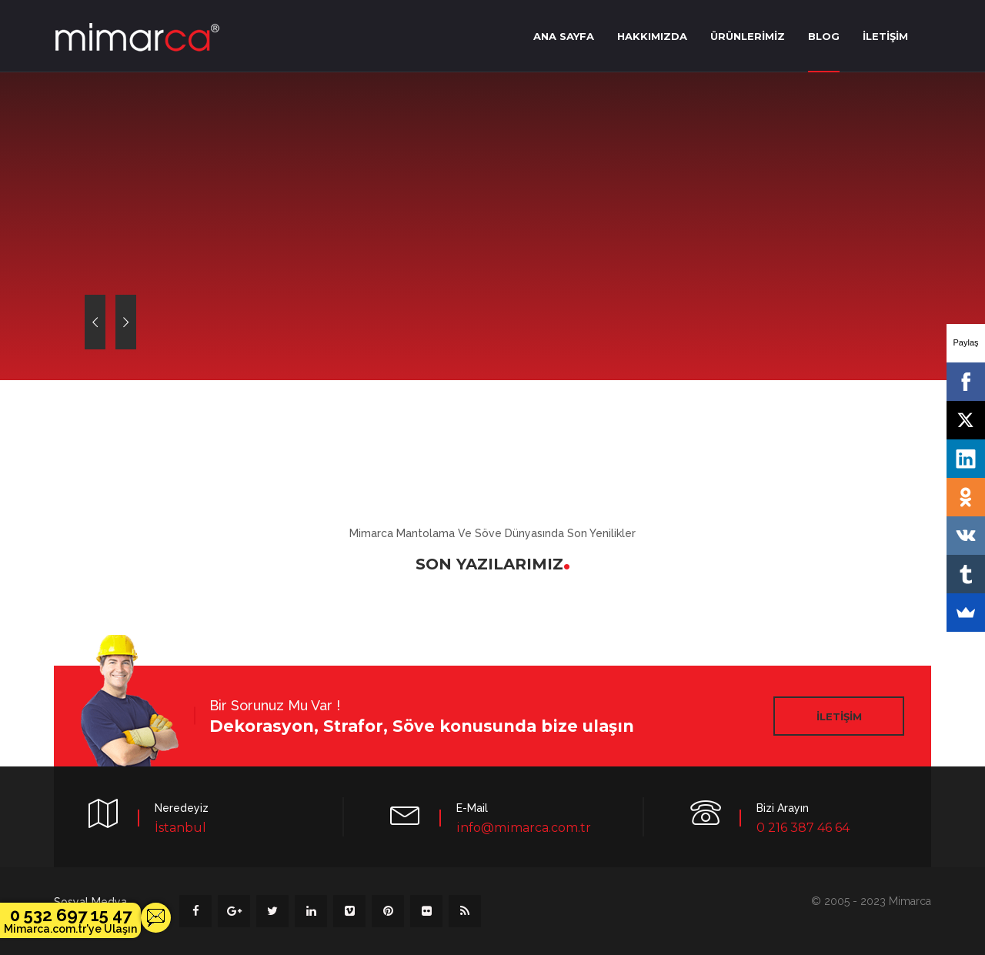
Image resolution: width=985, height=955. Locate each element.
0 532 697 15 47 (70, 920)
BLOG (824, 36)
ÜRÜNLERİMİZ (747, 36)
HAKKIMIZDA (652, 36)
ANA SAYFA (563, 36)
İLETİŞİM (885, 36)
